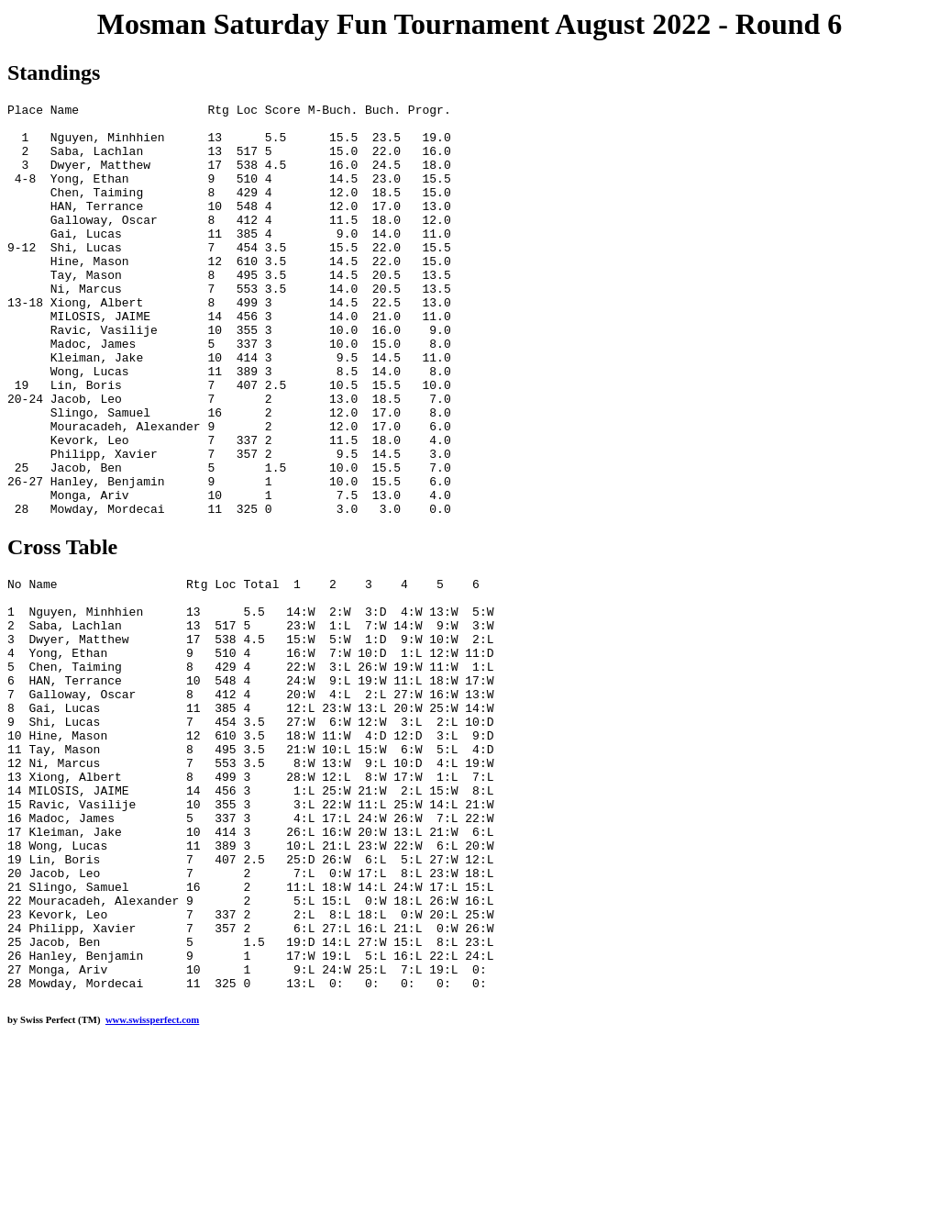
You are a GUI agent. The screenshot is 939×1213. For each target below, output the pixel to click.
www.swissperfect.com (152, 1184)
